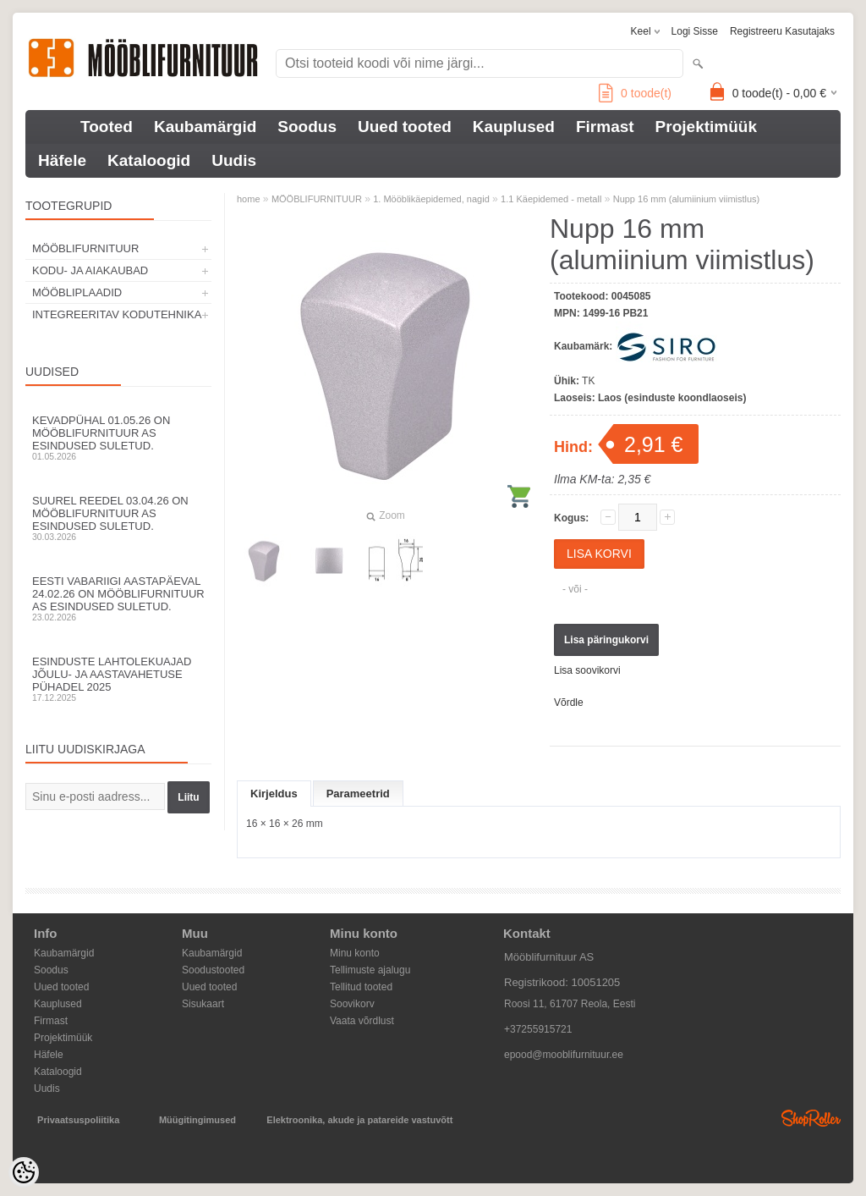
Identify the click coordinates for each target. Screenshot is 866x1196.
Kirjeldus (274, 793)
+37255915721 (538, 1029)
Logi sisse (694, 31)
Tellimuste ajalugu (370, 970)
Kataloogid (148, 160)
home (248, 199)
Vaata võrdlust (362, 1021)
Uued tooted (405, 126)
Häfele (62, 160)
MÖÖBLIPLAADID (77, 292)
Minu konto (355, 953)
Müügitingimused (197, 1120)
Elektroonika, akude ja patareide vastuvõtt (359, 1120)
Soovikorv (352, 1004)
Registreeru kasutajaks (782, 31)
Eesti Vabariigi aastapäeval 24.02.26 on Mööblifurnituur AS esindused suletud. (118, 598)
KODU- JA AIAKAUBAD (90, 270)
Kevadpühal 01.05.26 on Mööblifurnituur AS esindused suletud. (118, 437)
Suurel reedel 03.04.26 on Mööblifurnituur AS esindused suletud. (118, 518)
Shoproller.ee (811, 1118)
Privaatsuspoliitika (78, 1120)
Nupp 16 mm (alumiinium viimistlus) (686, 199)
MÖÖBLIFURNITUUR (85, 248)
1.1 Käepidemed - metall (551, 199)
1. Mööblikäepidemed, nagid (431, 199)
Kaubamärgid (205, 126)
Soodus (307, 126)
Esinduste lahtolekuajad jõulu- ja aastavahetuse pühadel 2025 (118, 679)
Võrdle (569, 702)
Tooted (106, 126)
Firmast (605, 126)
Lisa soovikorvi (587, 670)
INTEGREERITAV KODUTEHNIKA (116, 314)
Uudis (233, 160)
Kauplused (514, 126)
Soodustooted (213, 970)
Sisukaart (203, 1004)
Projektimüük (706, 126)
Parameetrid (358, 793)
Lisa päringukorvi (606, 640)
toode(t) (635, 93)
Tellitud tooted (361, 987)
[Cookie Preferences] (23, 1172)
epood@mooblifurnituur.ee (563, 1055)
